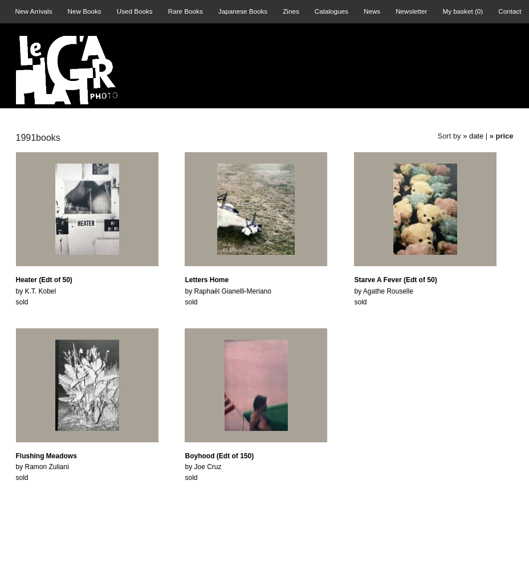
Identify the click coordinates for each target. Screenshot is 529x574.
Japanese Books (242, 11)
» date (473, 136)
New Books (84, 11)
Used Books (135, 11)
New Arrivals (33, 11)
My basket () (462, 11)
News (372, 11)
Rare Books (185, 11)
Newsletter (411, 11)
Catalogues (331, 11)
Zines (291, 11)
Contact (509, 11)
